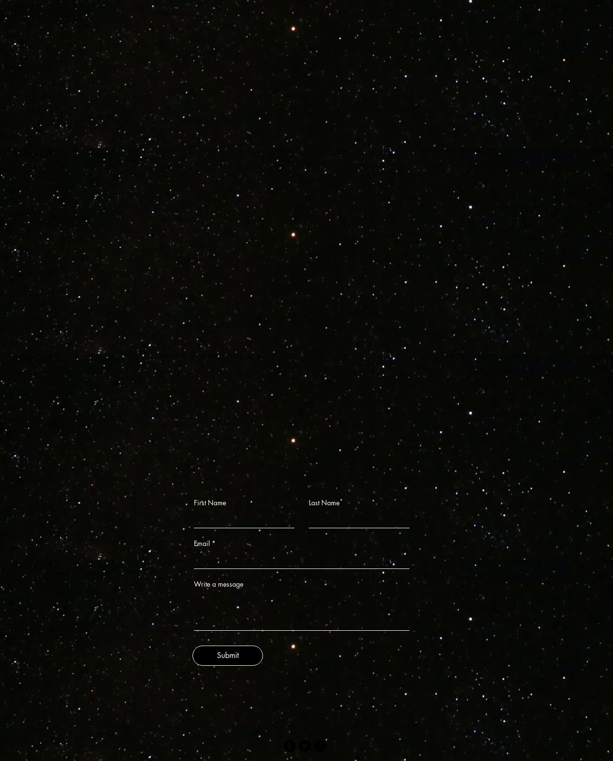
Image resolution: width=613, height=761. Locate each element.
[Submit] (228, 656)
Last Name (324, 503)
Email (202, 543)
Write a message (218, 584)
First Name (210, 503)
